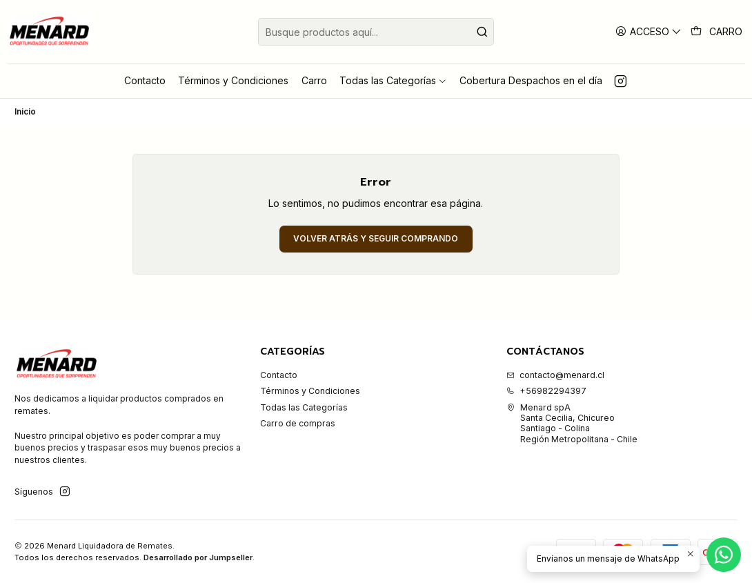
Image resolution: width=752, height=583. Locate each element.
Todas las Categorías (304, 407)
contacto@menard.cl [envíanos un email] (555, 375)
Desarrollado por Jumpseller (198, 557)
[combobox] (376, 32)
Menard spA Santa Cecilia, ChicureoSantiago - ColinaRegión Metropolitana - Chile (571, 423)
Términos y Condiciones (310, 391)
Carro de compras (297, 423)
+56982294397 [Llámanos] (546, 391)
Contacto (278, 375)
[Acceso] (649, 31)
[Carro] (717, 31)
